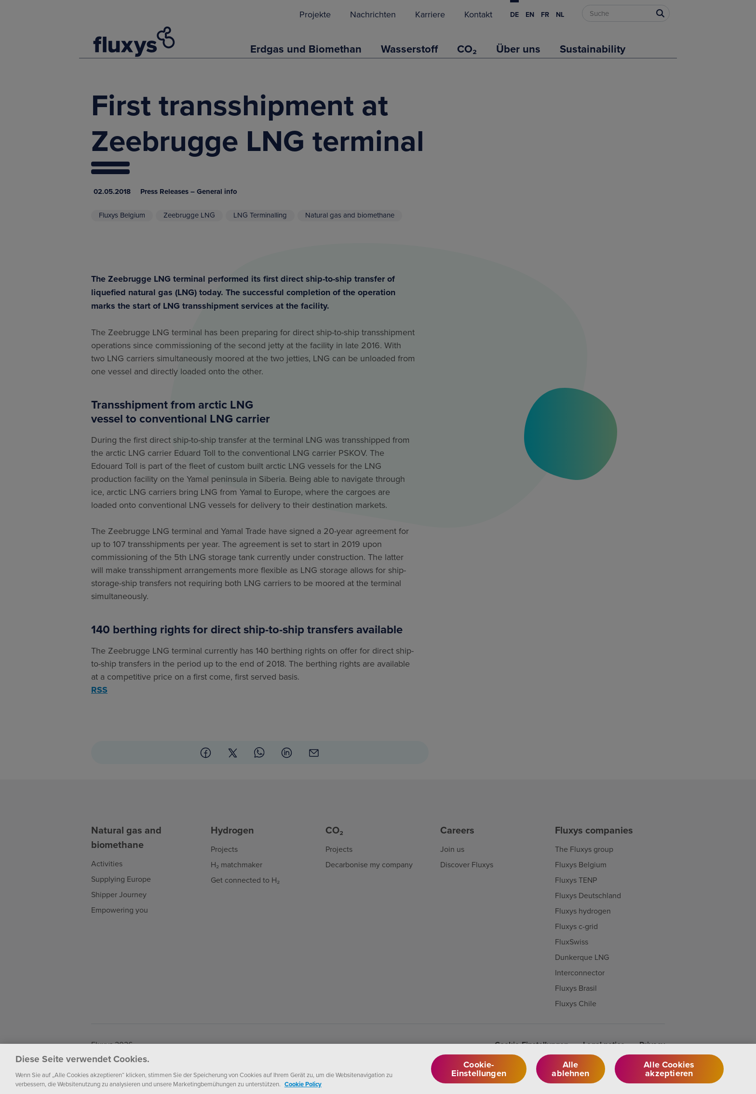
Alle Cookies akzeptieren (669, 1077)
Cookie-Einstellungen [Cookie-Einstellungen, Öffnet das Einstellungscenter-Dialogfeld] (478, 1077)
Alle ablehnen (570, 1077)
